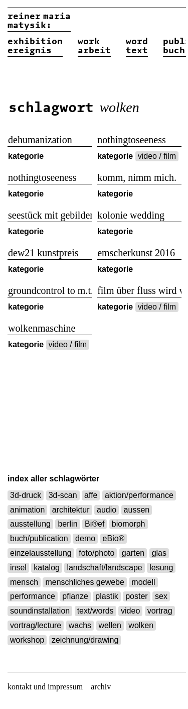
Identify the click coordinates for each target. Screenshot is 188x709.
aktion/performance (139, 495)
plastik (106, 596)
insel (18, 567)
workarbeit (94, 46)
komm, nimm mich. (136, 177)
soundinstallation (40, 610)
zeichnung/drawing (85, 640)
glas (159, 553)
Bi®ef (94, 524)
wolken (140, 625)
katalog (47, 567)
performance (32, 596)
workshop (27, 640)
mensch (24, 582)
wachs (80, 625)
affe (90, 495)
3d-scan (63, 495)
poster (136, 596)
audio (106, 509)
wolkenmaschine (41, 328)
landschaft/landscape (104, 567)
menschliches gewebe (84, 582)
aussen (137, 509)
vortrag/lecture (35, 625)
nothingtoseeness (131, 139)
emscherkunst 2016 (136, 252)
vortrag (159, 610)
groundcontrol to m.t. (50, 290)
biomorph (128, 524)
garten (133, 553)
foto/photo (96, 553)
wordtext (137, 46)
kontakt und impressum (45, 686)
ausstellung (30, 524)
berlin (67, 524)
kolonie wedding (130, 215)
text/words (95, 610)
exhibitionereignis (35, 46)
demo (85, 538)
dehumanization (40, 139)
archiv (101, 686)
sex (161, 596)
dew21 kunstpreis (43, 252)
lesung (161, 567)
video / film (157, 156)
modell (143, 582)
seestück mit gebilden (50, 215)
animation (27, 509)
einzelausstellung (41, 553)
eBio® (114, 538)
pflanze (75, 596)
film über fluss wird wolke (139, 290)
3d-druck (25, 495)
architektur (71, 509)
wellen (110, 625)
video (130, 610)
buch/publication (39, 538)
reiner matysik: (39, 21)
